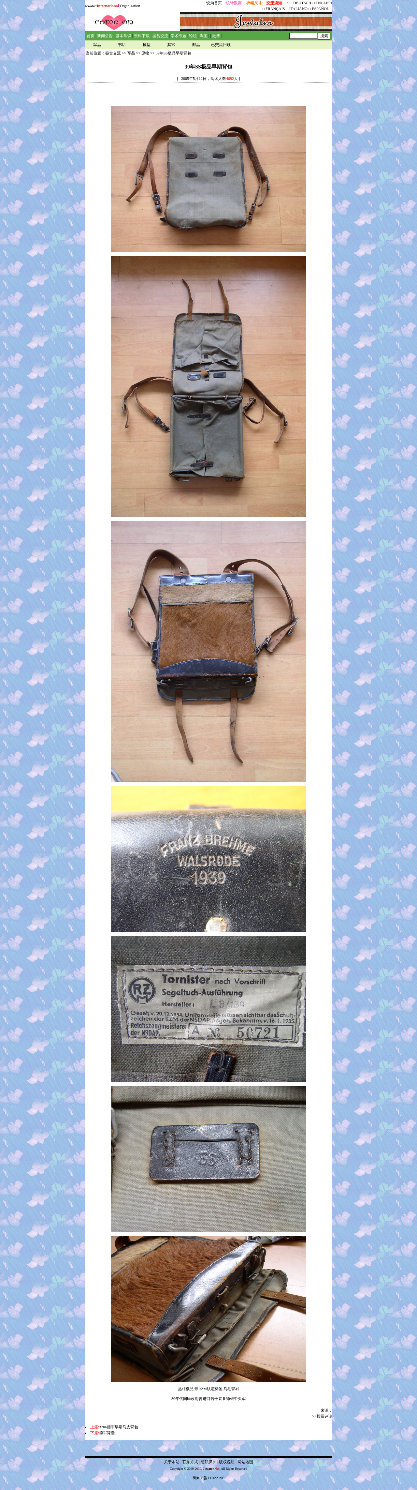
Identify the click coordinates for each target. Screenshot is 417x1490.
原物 (145, 53)
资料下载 (142, 36)
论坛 (193, 36)
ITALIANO (298, 9)
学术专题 (178, 36)
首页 (90, 36)
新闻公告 (105, 36)
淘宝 (204, 36)
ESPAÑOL (320, 9)
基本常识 (123, 36)
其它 (171, 44)
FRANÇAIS (275, 9)
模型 (147, 44)
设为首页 (214, 3)
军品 (97, 44)
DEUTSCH (302, 3)
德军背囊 (107, 1433)
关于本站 (172, 1462)
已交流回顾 (221, 44)
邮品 (196, 44)
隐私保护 (208, 1462)
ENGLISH (324, 3)
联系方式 (190, 1462)
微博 (216, 36)
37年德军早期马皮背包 (118, 1427)
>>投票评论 (322, 1416)
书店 (122, 44)
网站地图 (245, 1462)
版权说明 (227, 1462)
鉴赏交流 (160, 36)
